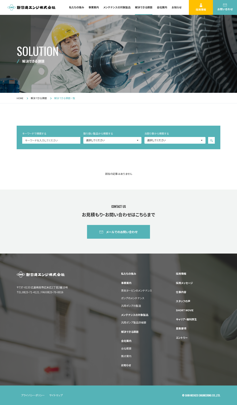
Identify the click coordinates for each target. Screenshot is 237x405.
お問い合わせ (225, 7)
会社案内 (162, 7)
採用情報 (201, 7)
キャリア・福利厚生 (186, 319)
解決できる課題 (143, 7)
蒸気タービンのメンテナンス (136, 290)
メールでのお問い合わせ (122, 232)
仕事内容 (181, 292)
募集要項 (181, 328)
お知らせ (176, 7)
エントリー (182, 337)
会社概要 (126, 348)
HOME (20, 98)
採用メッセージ (184, 283)
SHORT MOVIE (184, 310)
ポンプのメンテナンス (132, 298)
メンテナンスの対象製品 (117, 7)
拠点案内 (126, 356)
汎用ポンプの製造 (131, 306)
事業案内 (94, 7)
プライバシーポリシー (33, 395)
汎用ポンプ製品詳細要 (133, 322)
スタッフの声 (183, 301)
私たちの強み (76, 7)
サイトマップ (56, 395)
